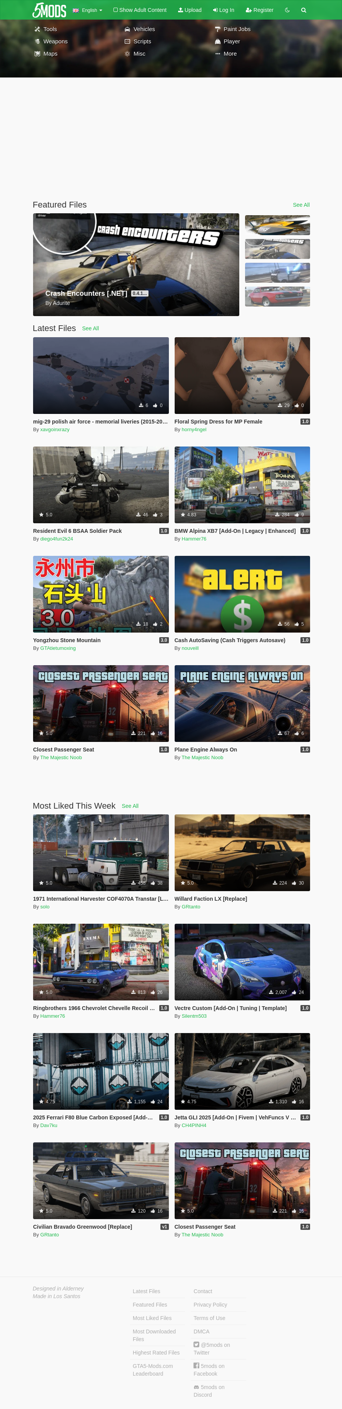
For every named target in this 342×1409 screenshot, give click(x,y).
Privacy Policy (210, 1305)
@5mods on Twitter (212, 1348)
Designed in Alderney (58, 1288)
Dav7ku (48, 1125)
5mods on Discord (209, 1391)
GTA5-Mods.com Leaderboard (153, 1370)
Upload (190, 10)
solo (45, 907)
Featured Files (150, 1305)
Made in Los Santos (56, 1296)
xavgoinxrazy (55, 429)
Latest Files (146, 1291)
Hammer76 (194, 539)
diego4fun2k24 (56, 539)
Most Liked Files (152, 1318)
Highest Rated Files (156, 1353)
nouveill (190, 648)
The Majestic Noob (61, 757)
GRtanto (191, 907)
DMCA (201, 1331)
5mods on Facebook (209, 1370)
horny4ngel (194, 429)
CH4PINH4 (194, 1125)
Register (260, 10)
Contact (203, 1291)
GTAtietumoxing (58, 648)
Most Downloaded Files (154, 1335)
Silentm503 (194, 1016)
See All (301, 205)
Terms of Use (209, 1318)
